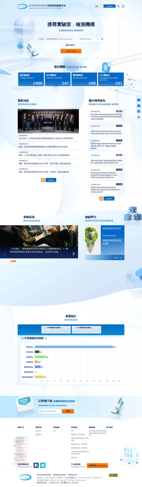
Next (74, 254)
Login (97, 6)
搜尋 (118, 6)
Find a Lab (71, 51)
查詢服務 (56, 427)
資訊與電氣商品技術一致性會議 (80, 439)
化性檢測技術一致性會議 (79, 448)
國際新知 (38, 434)
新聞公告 (38, 430)
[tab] (13, 261)
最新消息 (39, 427)
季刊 (72, 430)
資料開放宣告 (72, 475)
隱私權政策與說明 (59, 475)
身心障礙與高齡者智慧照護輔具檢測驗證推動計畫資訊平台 (97, 433)
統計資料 (109, 427)
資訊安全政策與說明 (44, 475)
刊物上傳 (74, 457)
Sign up (109, 6)
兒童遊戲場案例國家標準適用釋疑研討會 (80, 452)
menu (123, 6)
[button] (102, 39)
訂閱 (68, 411)
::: (12, 1)
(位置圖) (71, 477)
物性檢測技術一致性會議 (79, 444)
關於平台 (21, 427)
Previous (4, 254)
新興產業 (92, 427)
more (51, 180)
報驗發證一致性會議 (77, 434)
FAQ (54, 430)
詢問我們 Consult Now (97, 465)
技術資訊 (74, 427)
